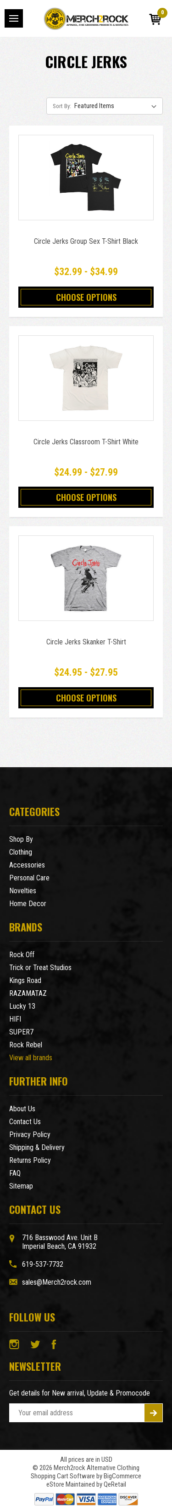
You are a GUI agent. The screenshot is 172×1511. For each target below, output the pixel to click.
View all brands (30, 1057)
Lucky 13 (22, 1006)
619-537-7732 (42, 1264)
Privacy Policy (29, 1134)
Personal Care (29, 877)
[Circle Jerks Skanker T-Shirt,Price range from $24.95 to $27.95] (86, 578)
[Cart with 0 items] (154, 19)
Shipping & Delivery (37, 1147)
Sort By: (62, 106)
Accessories (27, 865)
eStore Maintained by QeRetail (86, 1484)
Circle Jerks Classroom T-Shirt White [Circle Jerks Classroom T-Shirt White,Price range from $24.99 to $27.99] (86, 441)
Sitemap (21, 1186)
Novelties (22, 890)
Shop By (21, 839)
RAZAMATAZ (28, 993)
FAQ (15, 1173)
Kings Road (25, 980)
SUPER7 (21, 1032)
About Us (22, 1108)
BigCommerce (122, 1476)
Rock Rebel (25, 1044)
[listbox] (117, 106)
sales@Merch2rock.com (56, 1282)
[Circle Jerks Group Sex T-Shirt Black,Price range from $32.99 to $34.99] (86, 177)
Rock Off (21, 954)
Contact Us (25, 1121)
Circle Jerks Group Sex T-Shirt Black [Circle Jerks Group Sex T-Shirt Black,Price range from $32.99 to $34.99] (86, 241)
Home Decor (27, 903)
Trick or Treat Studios (40, 967)
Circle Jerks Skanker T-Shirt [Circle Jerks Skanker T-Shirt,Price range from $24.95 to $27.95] (86, 642)
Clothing (20, 852)
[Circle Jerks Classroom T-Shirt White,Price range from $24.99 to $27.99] (86, 378)
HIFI (15, 1019)
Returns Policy (30, 1160)
